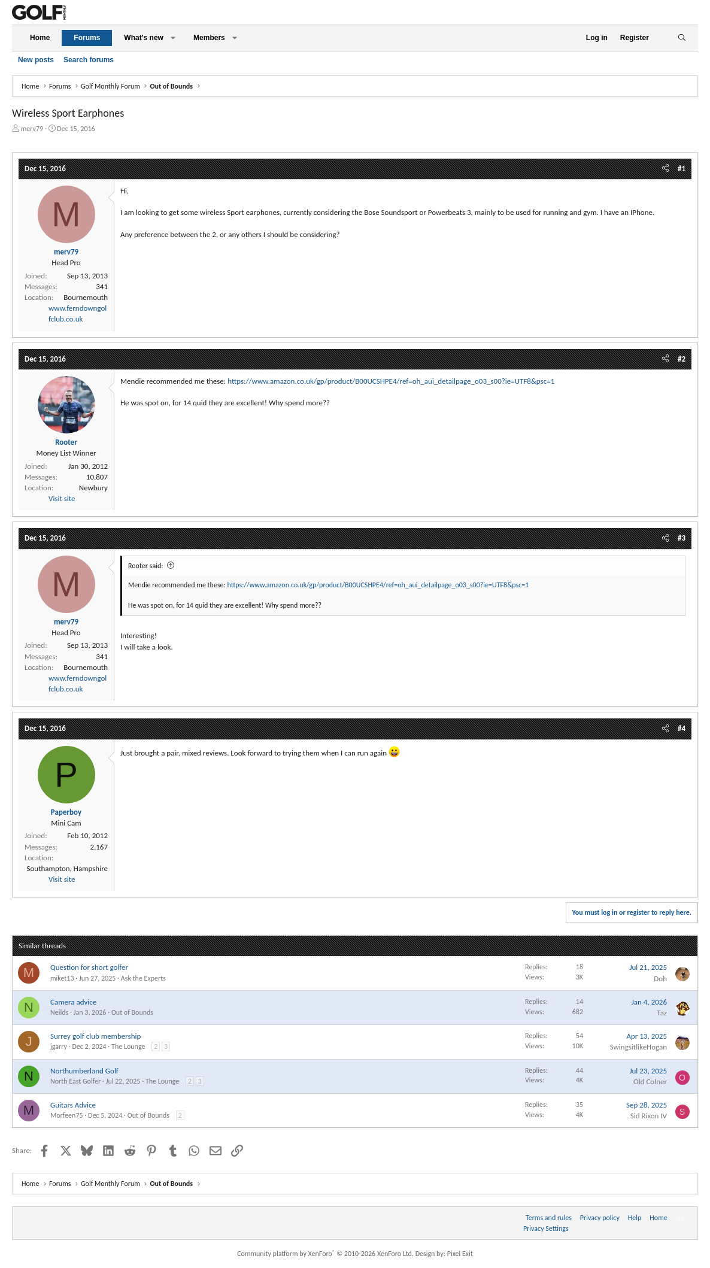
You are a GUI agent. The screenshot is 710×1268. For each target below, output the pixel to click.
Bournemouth (85, 297)
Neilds (59, 1012)
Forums (87, 38)
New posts (36, 60)
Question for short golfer (89, 967)
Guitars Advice (73, 1104)
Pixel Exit (460, 1253)
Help (635, 1218)
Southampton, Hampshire (67, 868)
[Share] (665, 169)
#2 (681, 358)
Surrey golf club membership (95, 1036)
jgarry (58, 1046)
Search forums (88, 60)
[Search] (681, 38)
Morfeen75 (66, 1115)
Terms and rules (549, 1218)
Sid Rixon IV (648, 1115)
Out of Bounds (132, 1012)
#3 (681, 537)
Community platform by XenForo (325, 1253)
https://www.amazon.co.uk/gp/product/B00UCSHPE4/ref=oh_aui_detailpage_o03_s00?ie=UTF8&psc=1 (390, 381)
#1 (681, 168)
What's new (143, 38)
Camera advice (73, 1001)
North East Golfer (75, 1081)
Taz (662, 1012)
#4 (681, 728)
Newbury (93, 487)
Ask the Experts (143, 978)
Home (40, 38)
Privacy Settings (546, 1228)
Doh (660, 978)
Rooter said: (145, 566)
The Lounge (128, 1046)
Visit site (61, 498)
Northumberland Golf (84, 1070)
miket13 (62, 978)
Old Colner (650, 1081)
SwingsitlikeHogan (638, 1046)
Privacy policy (600, 1218)
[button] (173, 38)
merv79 (32, 129)
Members (209, 38)
